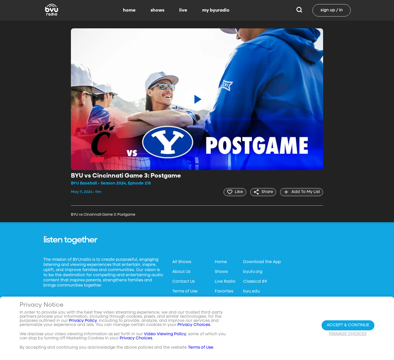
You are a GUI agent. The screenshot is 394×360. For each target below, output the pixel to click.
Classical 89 (255, 281)
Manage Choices (348, 334)
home (129, 10)
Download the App (262, 262)
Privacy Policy (83, 321)
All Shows (181, 262)
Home (221, 262)
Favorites (224, 291)
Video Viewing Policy (165, 334)
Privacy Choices (136, 338)
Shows (221, 272)
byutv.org (252, 272)
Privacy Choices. (194, 325)
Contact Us (183, 281)
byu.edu (251, 291)
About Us (181, 272)
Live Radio (225, 281)
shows (157, 10)
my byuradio (215, 10)
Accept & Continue (348, 325)
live (183, 10)
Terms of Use (185, 291)
